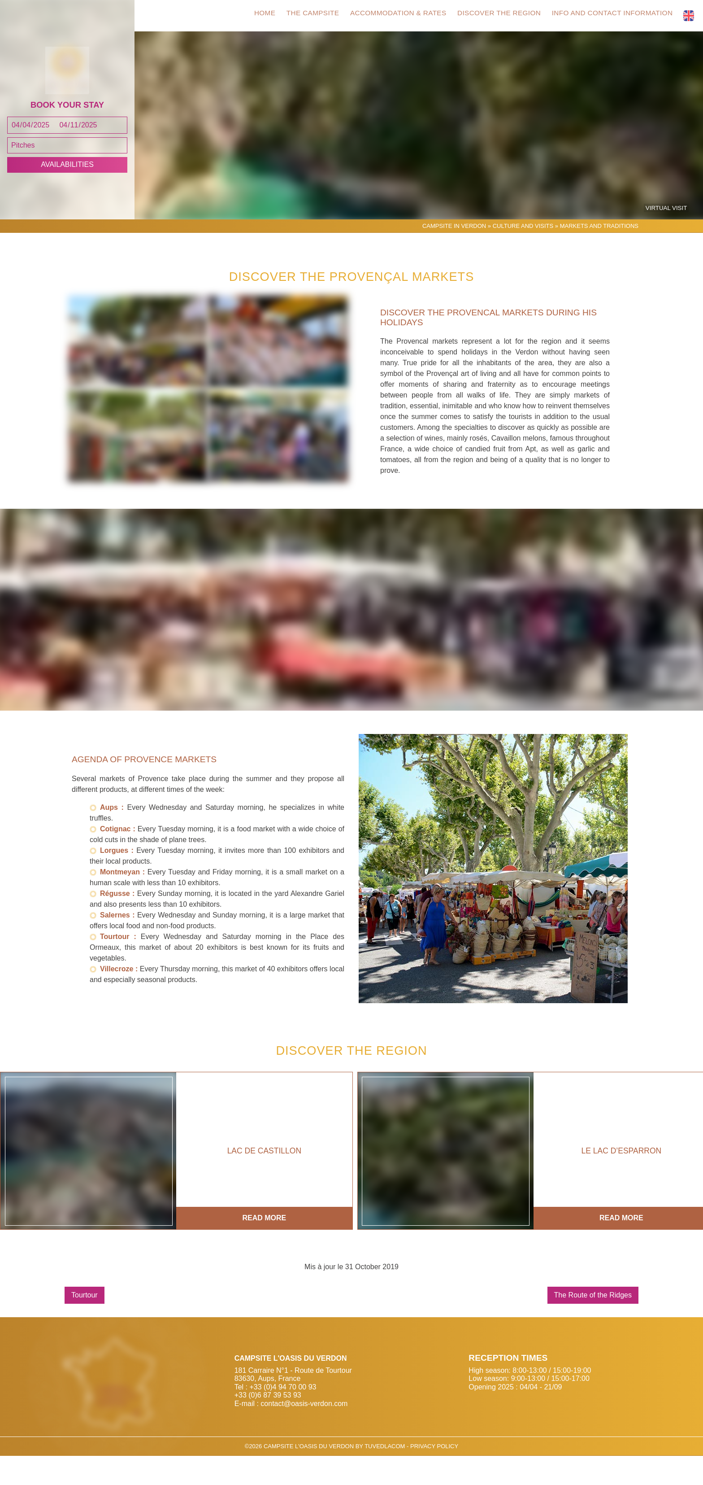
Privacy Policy (434, 1475)
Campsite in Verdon (454, 255)
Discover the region (496, 16)
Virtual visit (668, 238)
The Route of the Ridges (593, 1324)
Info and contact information (613, 16)
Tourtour (84, 1324)
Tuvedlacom (385, 1475)
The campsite (302, 16)
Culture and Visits (523, 255)
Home (250, 16)
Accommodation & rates (391, 16)
